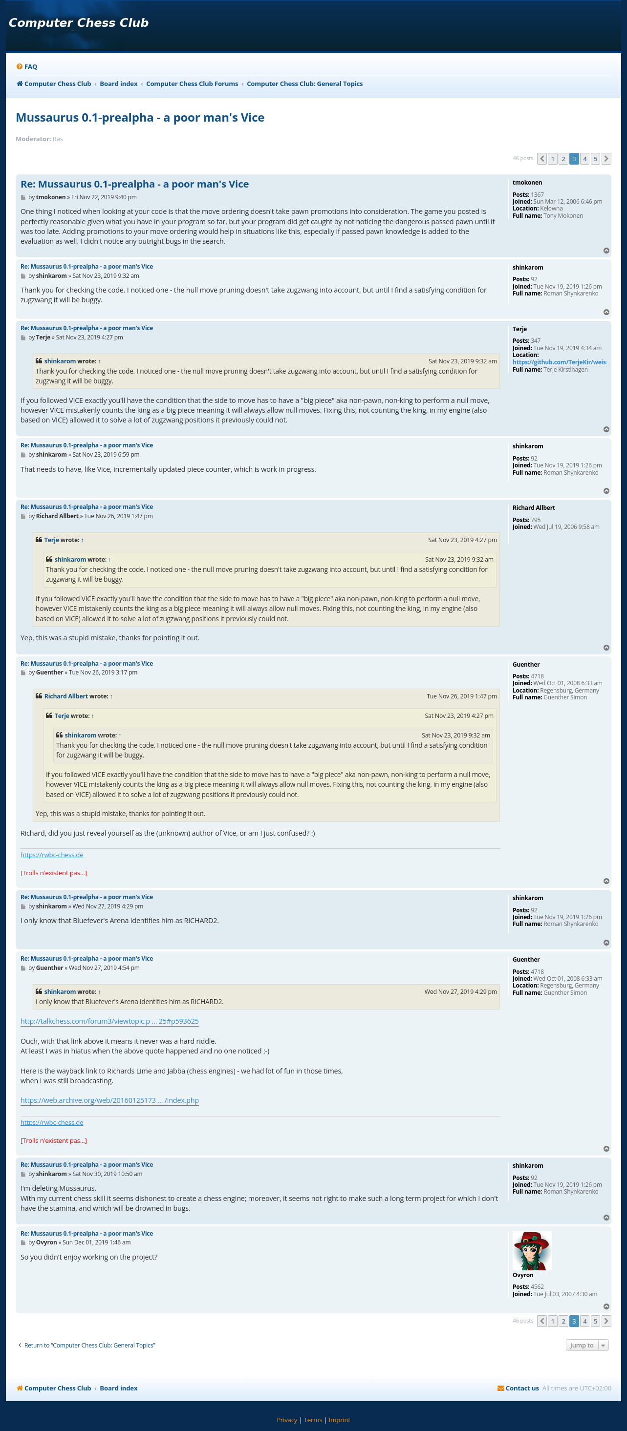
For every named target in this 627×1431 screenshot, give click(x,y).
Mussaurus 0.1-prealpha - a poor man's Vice (140, 117)
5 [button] (595, 158)
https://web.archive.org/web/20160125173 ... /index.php (110, 1100)
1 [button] (552, 158)
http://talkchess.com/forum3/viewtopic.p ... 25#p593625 (110, 1021)
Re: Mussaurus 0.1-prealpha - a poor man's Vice (135, 184)
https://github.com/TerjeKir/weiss (561, 362)
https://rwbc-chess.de (52, 854)
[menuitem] (26, 67)
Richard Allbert (66, 696)
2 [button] (563, 158)
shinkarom (60, 361)
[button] (542, 159)
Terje (51, 540)
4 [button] (584, 158)
